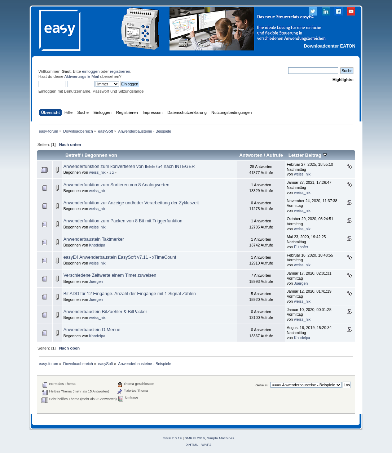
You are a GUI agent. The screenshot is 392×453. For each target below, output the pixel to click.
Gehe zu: (262, 385)
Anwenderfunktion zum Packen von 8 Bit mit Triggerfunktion (122, 220)
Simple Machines (220, 438)
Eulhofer (301, 247)
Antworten (250, 155)
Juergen (96, 281)
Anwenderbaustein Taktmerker (93, 239)
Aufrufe (274, 155)
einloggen (91, 71)
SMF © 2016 (195, 438)
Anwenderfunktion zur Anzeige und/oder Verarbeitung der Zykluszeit (131, 202)
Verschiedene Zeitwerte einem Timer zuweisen (110, 275)
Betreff (72, 155)
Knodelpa (97, 245)
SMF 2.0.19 (172, 438)
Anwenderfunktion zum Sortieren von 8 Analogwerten (116, 184)
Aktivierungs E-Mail (81, 76)
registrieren (120, 71)
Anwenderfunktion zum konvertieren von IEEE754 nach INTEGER (129, 166)
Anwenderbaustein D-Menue (91, 329)
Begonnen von (100, 155)
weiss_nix (97, 172)
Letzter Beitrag (308, 155)
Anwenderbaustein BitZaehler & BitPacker (105, 311)
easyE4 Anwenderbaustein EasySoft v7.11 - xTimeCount (119, 257)
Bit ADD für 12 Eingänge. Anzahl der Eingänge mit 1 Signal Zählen (129, 293)
